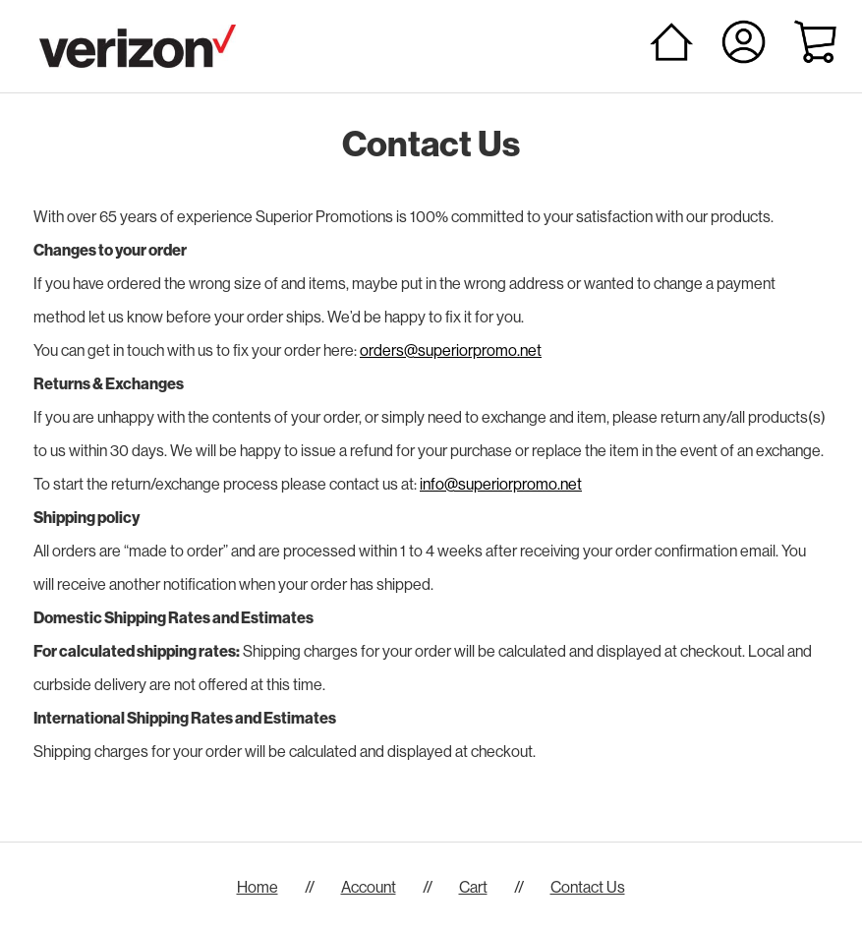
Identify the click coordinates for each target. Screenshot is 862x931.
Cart (473, 887)
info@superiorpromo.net (501, 484)
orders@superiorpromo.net (451, 350)
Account (368, 887)
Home (257, 887)
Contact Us (587, 887)
